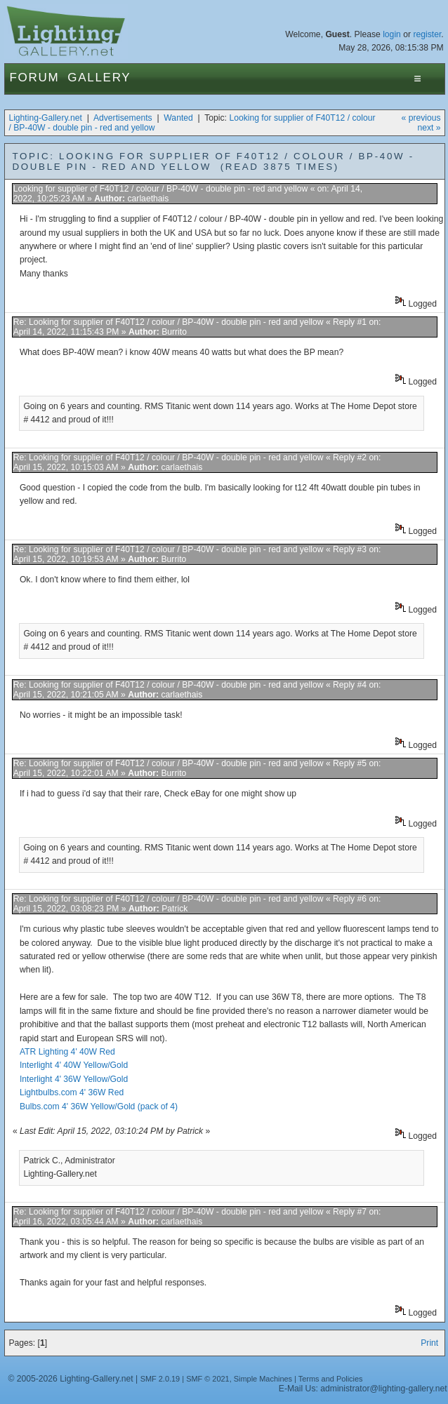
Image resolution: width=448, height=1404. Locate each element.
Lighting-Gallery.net (45, 118)
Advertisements (122, 118)
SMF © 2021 (208, 1379)
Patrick (174, 909)
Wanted (178, 118)
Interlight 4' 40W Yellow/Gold (74, 1065)
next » (428, 128)
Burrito (174, 332)
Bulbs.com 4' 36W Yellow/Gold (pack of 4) (99, 1106)
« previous (421, 118)
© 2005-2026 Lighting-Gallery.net (70, 1379)
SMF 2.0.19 (160, 1379)
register (427, 34)
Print (429, 1343)
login (392, 34)
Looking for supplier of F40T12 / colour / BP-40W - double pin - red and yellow (160, 189)
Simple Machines (263, 1379)
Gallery (99, 77)
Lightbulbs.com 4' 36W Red (72, 1092)
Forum (34, 77)
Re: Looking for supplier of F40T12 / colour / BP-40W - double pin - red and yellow (168, 322)
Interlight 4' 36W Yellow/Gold (74, 1079)
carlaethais (148, 198)
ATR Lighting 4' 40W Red (67, 1052)
